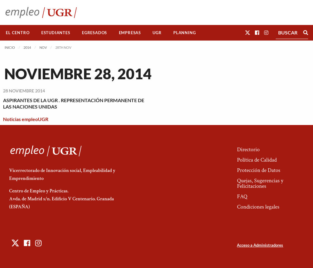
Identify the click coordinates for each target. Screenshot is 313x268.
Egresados (94, 32)
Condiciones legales (258, 206)
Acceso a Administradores (260, 245)
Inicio (10, 47)
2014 (27, 47)
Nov (43, 47)
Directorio (248, 149)
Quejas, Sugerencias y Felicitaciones (260, 183)
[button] (247, 32)
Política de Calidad (257, 159)
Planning (184, 32)
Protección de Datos (258, 170)
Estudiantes (55, 32)
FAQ (242, 196)
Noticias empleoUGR (25, 119)
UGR (157, 32)
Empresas (130, 32)
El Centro (17, 32)
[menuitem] (17, 33)
